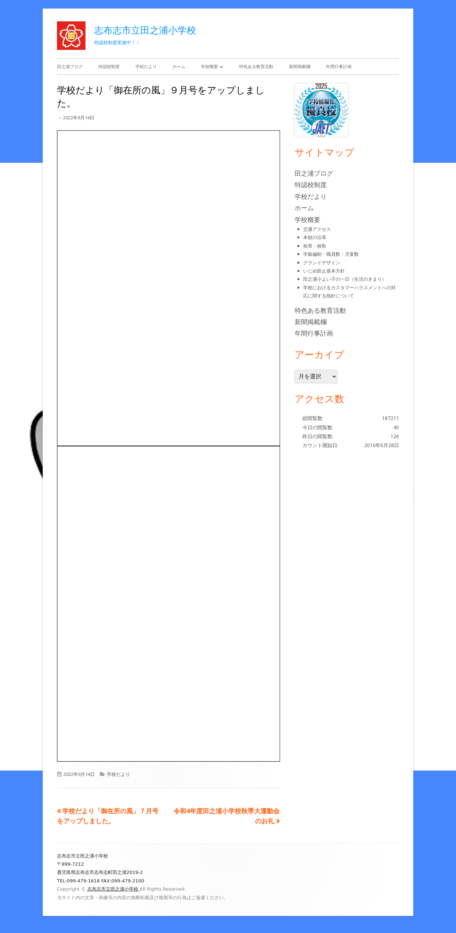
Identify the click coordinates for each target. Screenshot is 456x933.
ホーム (178, 66)
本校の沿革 (314, 237)
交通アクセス (317, 229)
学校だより (146, 66)
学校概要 (209, 66)
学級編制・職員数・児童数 (331, 254)
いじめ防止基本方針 (324, 271)
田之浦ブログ (70, 66)
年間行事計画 (339, 66)
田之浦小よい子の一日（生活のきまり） (345, 279)
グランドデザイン (321, 262)
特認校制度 (109, 66)
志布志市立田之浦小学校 (145, 30)
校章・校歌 (314, 246)
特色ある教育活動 (256, 66)
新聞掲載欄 (299, 66)
